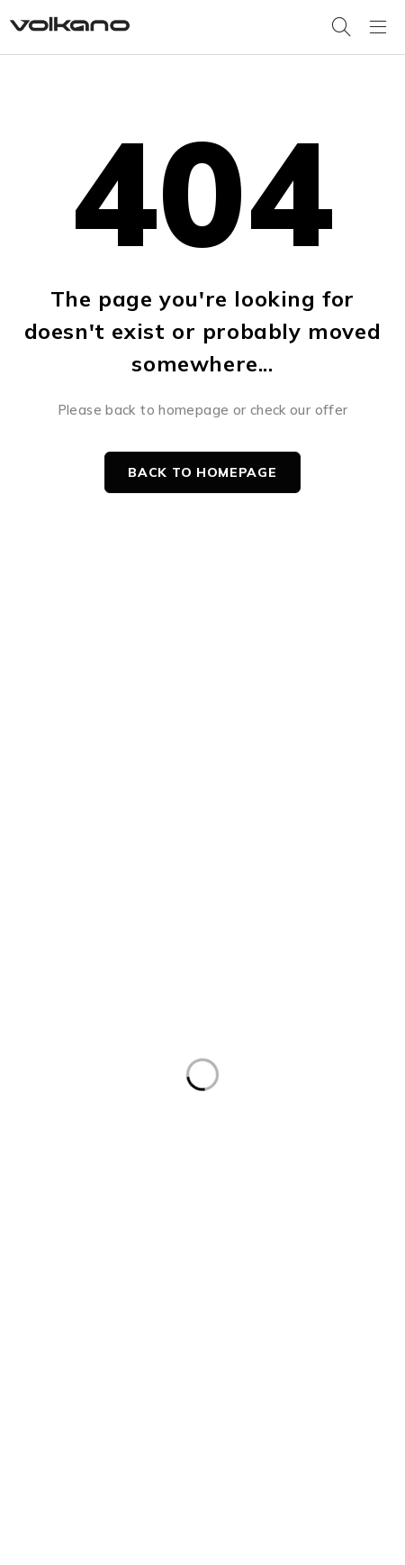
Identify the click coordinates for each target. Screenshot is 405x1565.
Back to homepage (202, 472)
